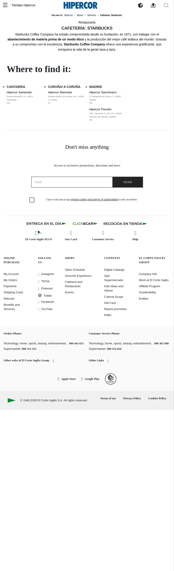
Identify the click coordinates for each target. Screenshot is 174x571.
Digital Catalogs (114, 269)
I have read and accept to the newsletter (91, 199)
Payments (10, 286)
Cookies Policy (157, 398)
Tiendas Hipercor (24, 5)
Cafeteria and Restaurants (73, 284)
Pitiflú (107, 315)
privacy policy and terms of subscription (94, 199)
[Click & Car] (85, 223)
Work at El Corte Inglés (154, 280)
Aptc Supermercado (113, 278)
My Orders (10, 280)
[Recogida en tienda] (125, 223)
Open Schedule (75, 269)
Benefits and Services (12, 307)
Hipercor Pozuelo (107, 115)
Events (69, 292)
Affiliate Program (149, 286)
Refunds (9, 298)
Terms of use (108, 398)
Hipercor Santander (25, 98)
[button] (5, 5)
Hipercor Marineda (66, 98)
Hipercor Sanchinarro (107, 98)
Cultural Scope (113, 296)
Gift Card (110, 303)
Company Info (148, 274)
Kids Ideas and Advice (113, 288)
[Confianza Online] (110, 379)
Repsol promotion (115, 309)
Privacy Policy (132, 398)
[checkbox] (32, 200)
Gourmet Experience (78, 275)
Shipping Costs (13, 292)
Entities (143, 298)
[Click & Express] (46, 223)
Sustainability (147, 292)
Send (128, 182)
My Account (11, 274)
